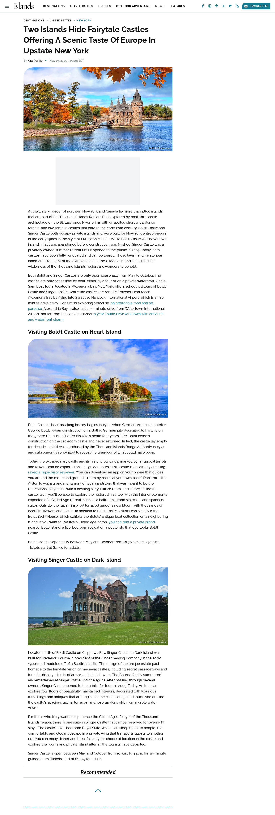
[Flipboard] (230, 7)
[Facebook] (203, 7)
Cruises (104, 6)
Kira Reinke (35, 60)
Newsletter (256, 6)
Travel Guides (81, 6)
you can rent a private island (132, 522)
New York (83, 20)
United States (60, 20)
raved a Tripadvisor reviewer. (51, 472)
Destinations (54, 6)
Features (177, 6)
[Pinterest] (216, 7)
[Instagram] (210, 7)
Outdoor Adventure (133, 6)
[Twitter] (223, 7)
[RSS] (237, 7)
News (159, 6)
